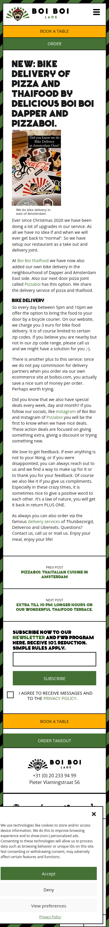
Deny (48, 890)
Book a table (54, 31)
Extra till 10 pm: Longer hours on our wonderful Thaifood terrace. (54, 605)
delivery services (44, 521)
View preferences (48, 906)
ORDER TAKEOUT (54, 740)
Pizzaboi (32, 284)
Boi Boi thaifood (33, 260)
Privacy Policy (50, 917)
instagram (66, 411)
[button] (94, 814)
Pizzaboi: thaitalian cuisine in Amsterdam (54, 572)
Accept (49, 874)
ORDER (54, 43)
